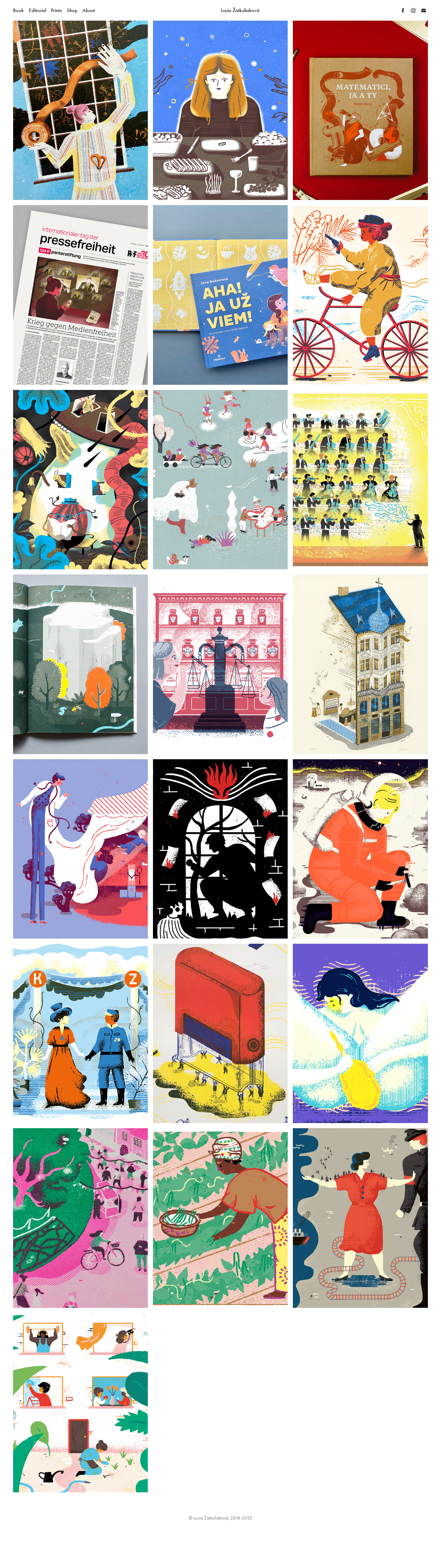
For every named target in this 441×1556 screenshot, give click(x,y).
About (88, 10)
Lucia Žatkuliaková (240, 10)
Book (18, 10)
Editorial (37, 10)
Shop (72, 10)
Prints (56, 10)
